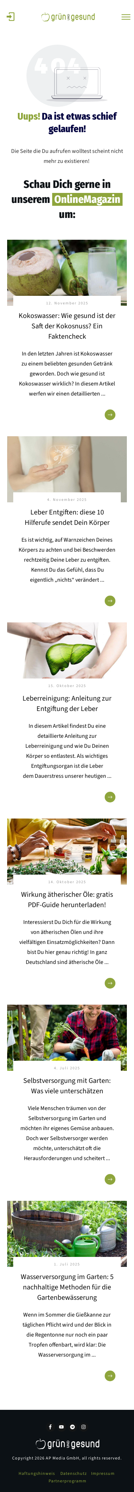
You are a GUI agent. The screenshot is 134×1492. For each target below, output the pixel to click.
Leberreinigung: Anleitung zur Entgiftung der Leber (67, 703)
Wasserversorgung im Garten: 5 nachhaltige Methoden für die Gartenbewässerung (67, 1287)
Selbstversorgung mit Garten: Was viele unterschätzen (67, 1086)
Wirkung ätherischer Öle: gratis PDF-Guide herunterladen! (67, 900)
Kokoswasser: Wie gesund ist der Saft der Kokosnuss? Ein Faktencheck (67, 326)
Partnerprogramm (67, 1481)
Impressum (103, 1474)
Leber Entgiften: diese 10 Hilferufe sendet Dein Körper (67, 517)
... (103, 394)
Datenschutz (73, 1474)
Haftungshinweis (37, 1474)
